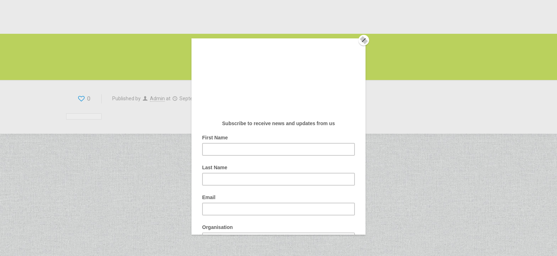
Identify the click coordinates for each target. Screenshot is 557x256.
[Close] (363, 40)
